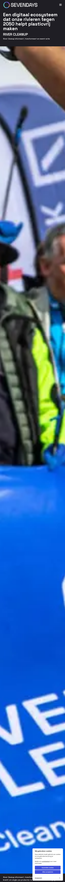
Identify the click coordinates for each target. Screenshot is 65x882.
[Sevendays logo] (20, 5)
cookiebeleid (46, 861)
